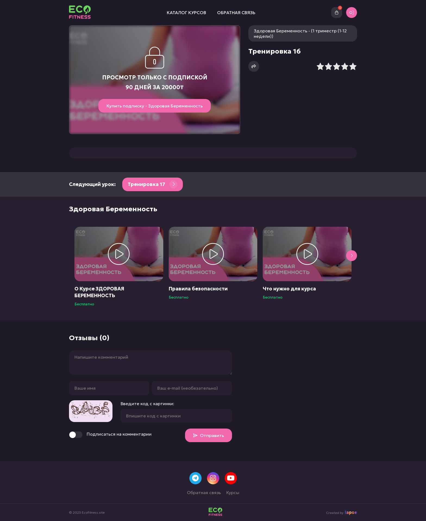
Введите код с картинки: (147, 403)
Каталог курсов (186, 12)
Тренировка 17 (152, 184)
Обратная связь (236, 12)
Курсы (232, 492)
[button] (351, 255)
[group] (118, 266)
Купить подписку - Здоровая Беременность (154, 105)
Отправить (208, 435)
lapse (351, 512)
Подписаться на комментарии (110, 434)
